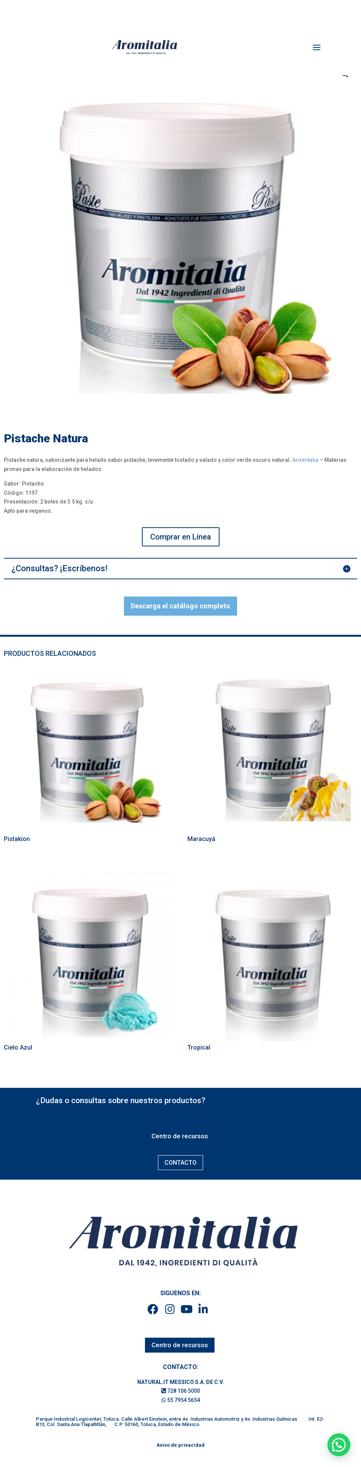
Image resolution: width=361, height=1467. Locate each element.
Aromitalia (305, 460)
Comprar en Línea (180, 536)
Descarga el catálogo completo (180, 606)
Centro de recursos (179, 1136)
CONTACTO (180, 1162)
